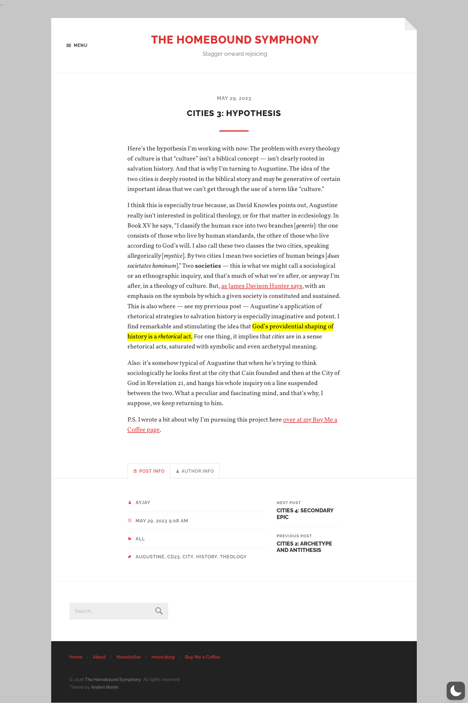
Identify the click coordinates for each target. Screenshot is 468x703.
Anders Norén (104, 687)
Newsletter (128, 657)
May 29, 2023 (234, 98)
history (206, 557)
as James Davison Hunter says (261, 286)
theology (233, 557)
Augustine (150, 557)
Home (75, 657)
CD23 (173, 557)
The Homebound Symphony (235, 39)
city (188, 557)
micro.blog (163, 657)
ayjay (143, 502)
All (140, 539)
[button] (456, 691)
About (99, 657)
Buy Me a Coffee (202, 657)
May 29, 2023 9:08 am (162, 521)
